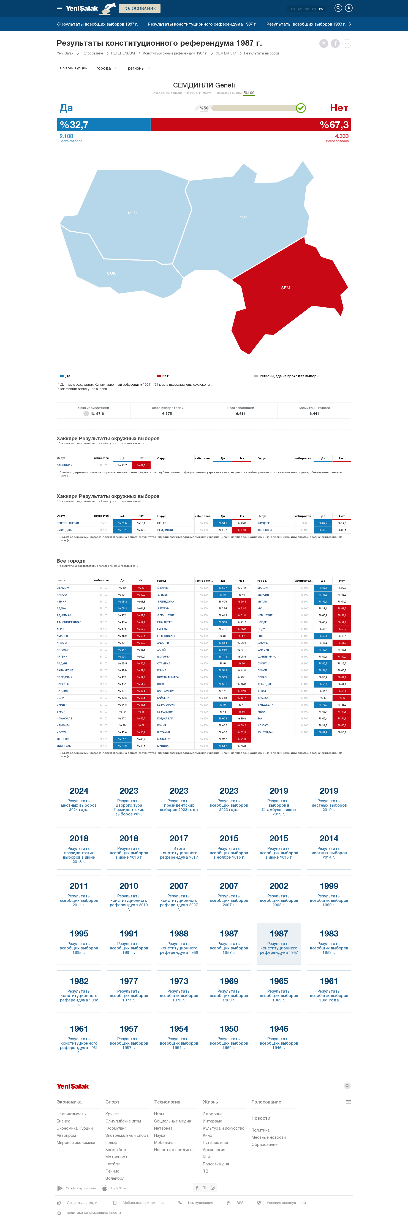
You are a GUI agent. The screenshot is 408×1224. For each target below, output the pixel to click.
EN (300, 8)
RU (321, 8)
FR (314, 8)
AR (307, 8)
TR (292, 8)
